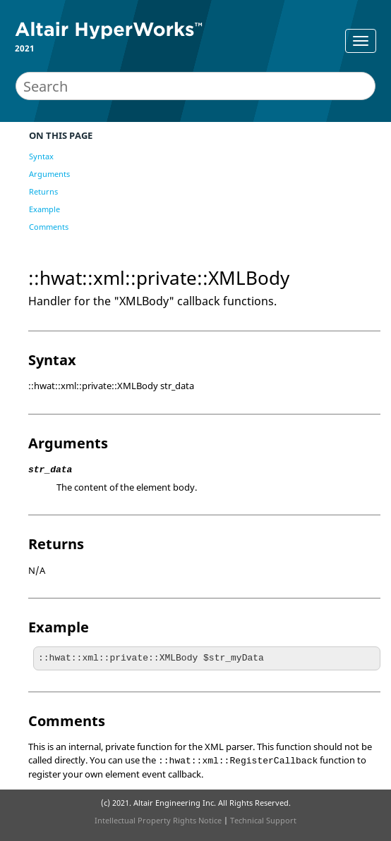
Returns (43, 191)
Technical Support (263, 820)
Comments (48, 226)
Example (44, 209)
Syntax (41, 156)
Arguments (49, 173)
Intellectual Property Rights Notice (158, 820)
